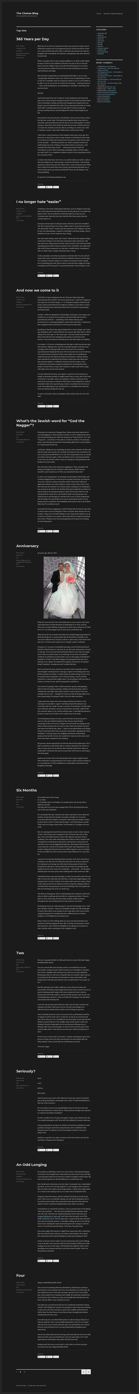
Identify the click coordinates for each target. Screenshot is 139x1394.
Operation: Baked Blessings (113, 13)
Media (99, 46)
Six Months (26, 790)
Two (20, 953)
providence (26, 53)
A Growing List (111, 66)
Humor (100, 39)
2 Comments (20, 220)
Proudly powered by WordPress (37, 1385)
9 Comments (20, 971)
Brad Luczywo (20, 46)
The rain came (102, 77)
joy (26, 560)
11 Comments (20, 1292)
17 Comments (20, 807)
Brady (18, 1290)
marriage (19, 562)
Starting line (112, 90)
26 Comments (20, 566)
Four (20, 1275)
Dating (100, 35)
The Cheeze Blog (27, 13)
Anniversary (27, 546)
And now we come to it (37, 290)
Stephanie (19, 51)
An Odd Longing (31, 1164)
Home (99, 13)
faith (17, 439)
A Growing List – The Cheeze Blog (107, 68)
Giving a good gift (103, 70)
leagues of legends (103, 92)
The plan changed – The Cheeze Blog (108, 79)
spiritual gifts (22, 439)
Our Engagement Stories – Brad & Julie (109, 72)
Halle (21, 967)
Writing (100, 54)
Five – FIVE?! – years (110, 89)
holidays (22, 560)
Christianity (101, 33)
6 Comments (20, 57)
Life (17, 437)
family (18, 560)
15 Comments (20, 1088)
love (21, 216)
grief (17, 53)
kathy (99, 98)
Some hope (114, 92)
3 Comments (20, 442)
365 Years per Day (32, 39)
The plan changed (103, 74)
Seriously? (25, 1071)
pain (21, 53)
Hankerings (101, 37)
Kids (17, 965)
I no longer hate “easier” (38, 202)
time (24, 55)
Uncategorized (102, 52)
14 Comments (20, 1181)
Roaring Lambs (102, 48)
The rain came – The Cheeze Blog (107, 83)
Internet (100, 41)
